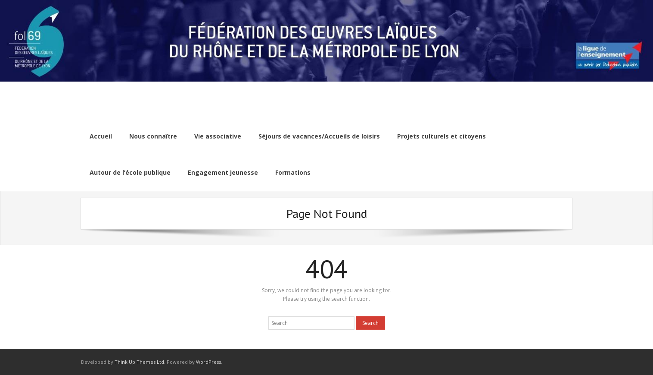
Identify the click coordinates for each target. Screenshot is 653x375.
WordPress (208, 362)
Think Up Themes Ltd (139, 362)
